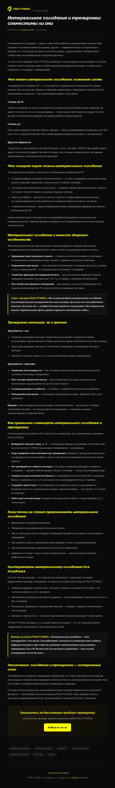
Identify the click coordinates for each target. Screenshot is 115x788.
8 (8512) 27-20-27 (57, 727)
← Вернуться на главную (57, 773)
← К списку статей (39, 11)
